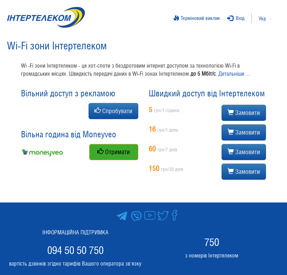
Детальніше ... (234, 73)
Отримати (113, 152)
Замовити (243, 112)
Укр (262, 18)
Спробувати (113, 111)
